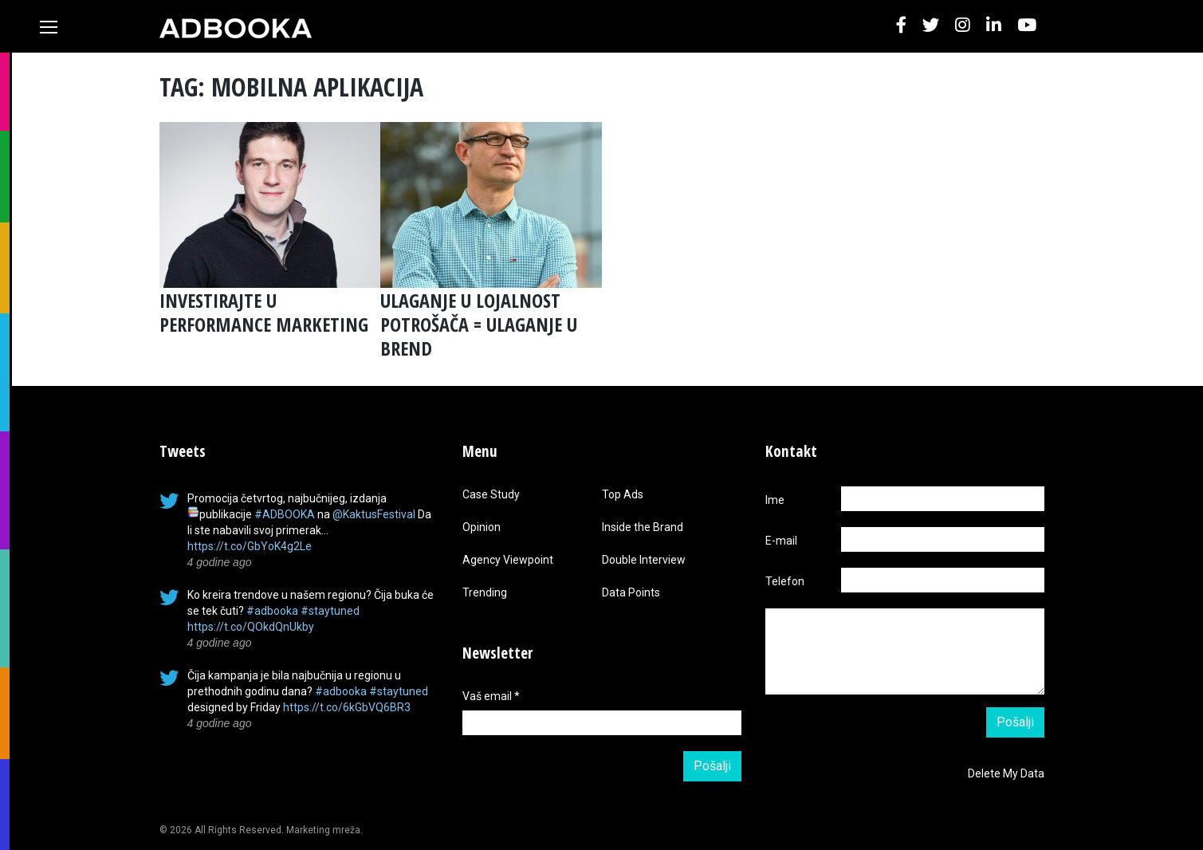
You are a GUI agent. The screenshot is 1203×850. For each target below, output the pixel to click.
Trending (484, 592)
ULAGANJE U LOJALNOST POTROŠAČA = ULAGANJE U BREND (478, 324)
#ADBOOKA (284, 514)
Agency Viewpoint (507, 559)
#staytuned (330, 610)
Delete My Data (1006, 773)
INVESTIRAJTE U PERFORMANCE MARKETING (263, 312)
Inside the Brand (642, 527)
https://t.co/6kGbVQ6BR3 (347, 707)
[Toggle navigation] (48, 27)
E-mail (781, 540)
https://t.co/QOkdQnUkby (250, 626)
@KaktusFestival (373, 514)
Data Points (631, 592)
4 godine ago (219, 562)
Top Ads (622, 494)
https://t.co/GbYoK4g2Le (249, 546)
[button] (901, 25)
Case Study (491, 494)
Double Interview (644, 559)
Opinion (481, 527)
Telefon (784, 581)
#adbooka (272, 610)
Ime (774, 500)
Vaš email (491, 696)
